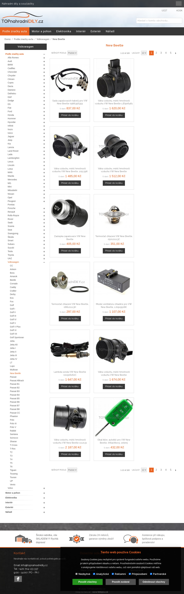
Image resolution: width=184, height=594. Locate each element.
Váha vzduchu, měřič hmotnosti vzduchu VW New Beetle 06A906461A (98, 209)
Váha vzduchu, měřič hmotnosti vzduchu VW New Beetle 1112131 (131, 209)
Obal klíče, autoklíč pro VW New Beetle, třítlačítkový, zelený (164, 209)
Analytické (101, 574)
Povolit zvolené (120, 582)
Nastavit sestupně (80, 53)
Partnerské (158, 574)
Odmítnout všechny (154, 582)
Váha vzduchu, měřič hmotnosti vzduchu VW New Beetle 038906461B (164, 94)
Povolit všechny (87, 582)
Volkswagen (43, 39)
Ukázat (135, 53)
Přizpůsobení (138, 574)
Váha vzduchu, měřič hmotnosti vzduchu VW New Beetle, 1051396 (131, 94)
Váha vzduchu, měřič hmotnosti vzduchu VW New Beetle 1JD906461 (98, 94)
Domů (8, 39)
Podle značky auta (23, 39)
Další (175, 53)
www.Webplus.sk (100, 592)
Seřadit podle (58, 53)
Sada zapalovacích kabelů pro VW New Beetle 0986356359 (65, 94)
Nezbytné (82, 574)
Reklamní (119, 574)
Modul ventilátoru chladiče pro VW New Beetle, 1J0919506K (164, 151)
